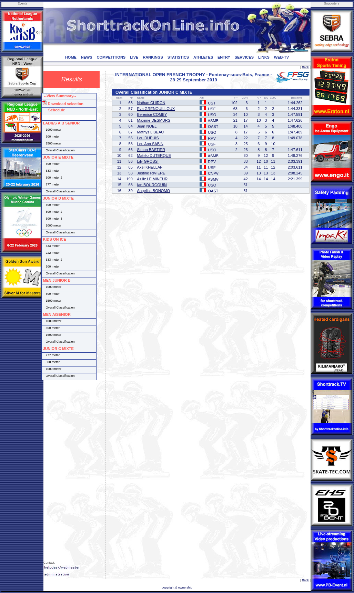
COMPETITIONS (111, 57)
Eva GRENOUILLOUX (156, 109)
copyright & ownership (177, 587)
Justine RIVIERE (151, 173)
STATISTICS (178, 57)
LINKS (264, 57)
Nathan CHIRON (151, 103)
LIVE (134, 57)
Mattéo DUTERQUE (154, 155)
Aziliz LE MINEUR (152, 179)
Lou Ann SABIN (150, 144)
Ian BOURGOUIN (152, 185)
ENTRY (224, 57)
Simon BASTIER (151, 150)
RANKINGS (153, 57)
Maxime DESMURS (154, 120)
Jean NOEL (147, 126)
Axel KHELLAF (149, 167)
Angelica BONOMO (153, 191)
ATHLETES (203, 57)
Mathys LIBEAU (150, 132)
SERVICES (244, 57)
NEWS (86, 57)
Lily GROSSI (148, 161)
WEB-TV (281, 57)
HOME (71, 57)
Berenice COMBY (152, 114)
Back (305, 67)
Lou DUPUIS (148, 138)
